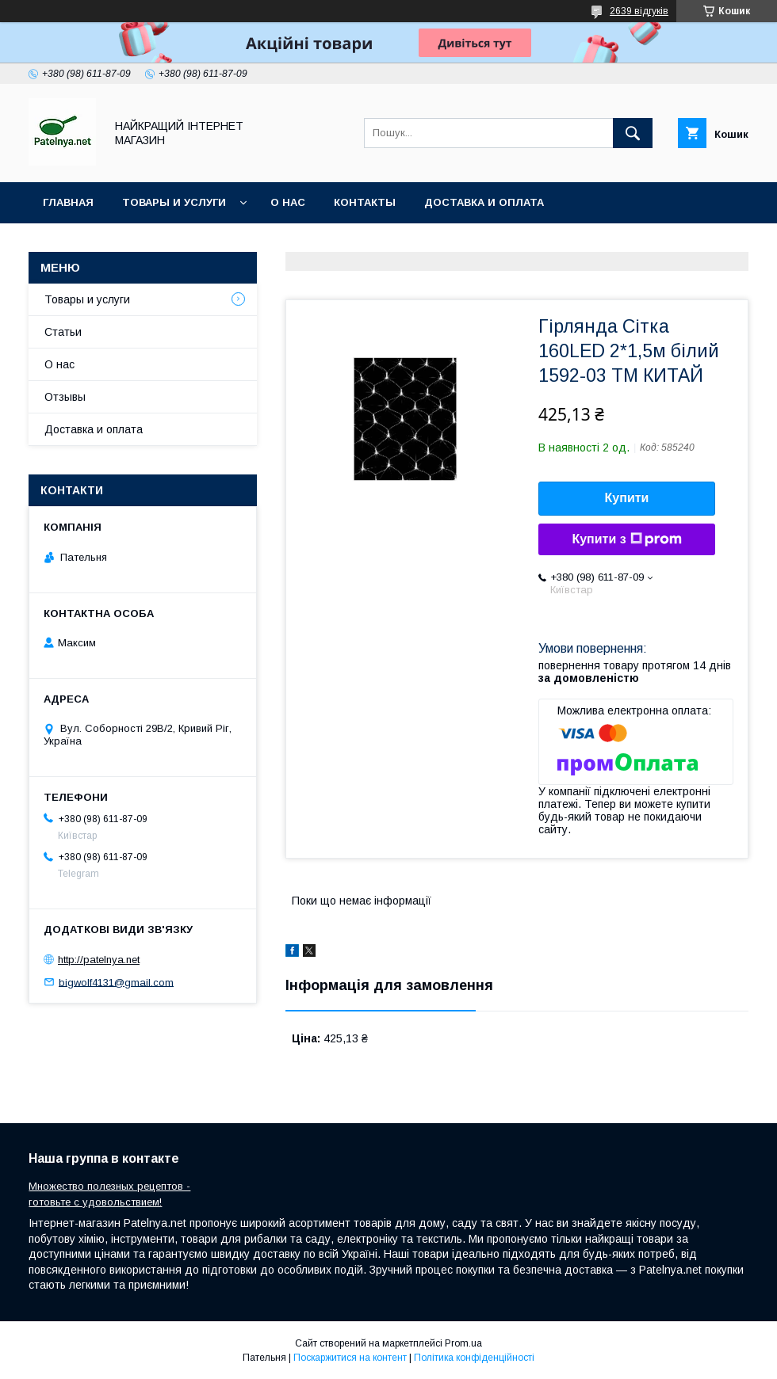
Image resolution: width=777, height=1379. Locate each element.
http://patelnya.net (99, 960)
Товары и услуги (174, 202)
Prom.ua (463, 1343)
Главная (68, 202)
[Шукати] (633, 133)
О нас (287, 202)
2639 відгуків (639, 11)
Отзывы (65, 396)
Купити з (626, 539)
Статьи (63, 332)
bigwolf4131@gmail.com (116, 982)
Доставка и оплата (484, 202)
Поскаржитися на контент (350, 1357)
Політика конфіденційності (474, 1357)
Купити (627, 498)
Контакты (365, 202)
